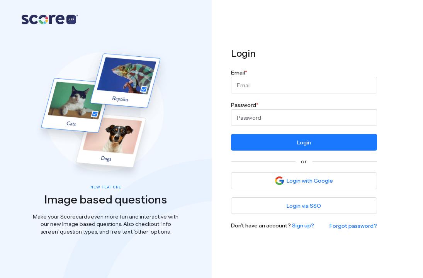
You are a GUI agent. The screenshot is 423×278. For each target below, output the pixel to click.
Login (304, 142)
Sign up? (303, 225)
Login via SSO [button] (304, 205)
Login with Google (304, 180)
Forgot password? (353, 225)
